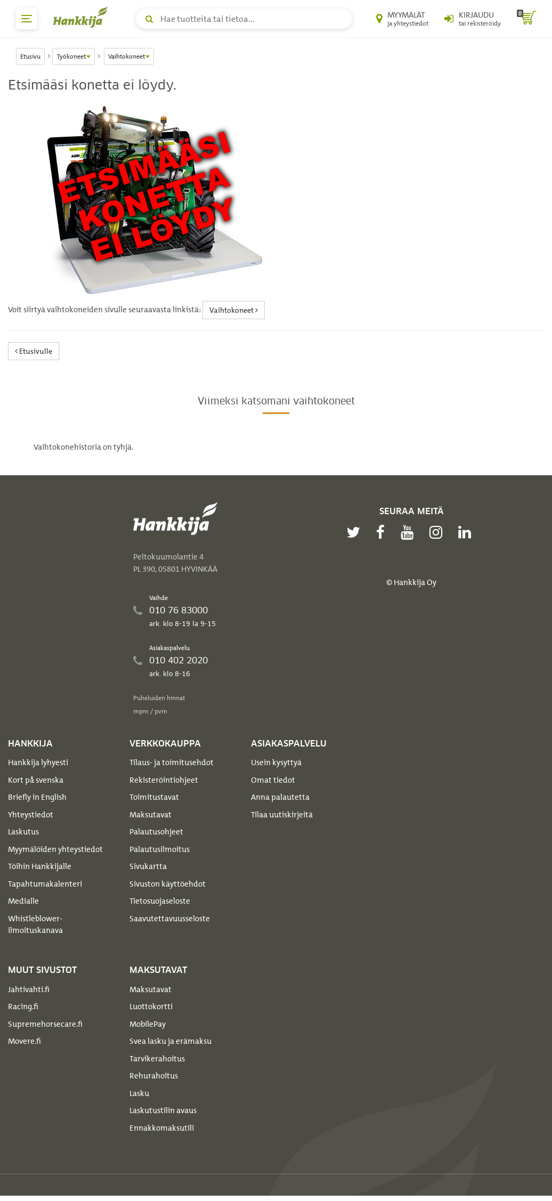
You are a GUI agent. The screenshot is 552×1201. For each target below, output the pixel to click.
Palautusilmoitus (159, 849)
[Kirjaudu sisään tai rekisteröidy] (472, 18)
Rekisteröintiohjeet (163, 780)
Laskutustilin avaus (163, 1110)
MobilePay (147, 1024)
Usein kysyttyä (276, 762)
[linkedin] (467, 532)
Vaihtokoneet (233, 310)
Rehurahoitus (153, 1075)
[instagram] (438, 532)
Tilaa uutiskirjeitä (282, 814)
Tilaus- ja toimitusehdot (171, 762)
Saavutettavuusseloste (169, 918)
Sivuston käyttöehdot (167, 884)
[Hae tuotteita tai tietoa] (244, 19)
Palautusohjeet (156, 831)
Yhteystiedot (30, 814)
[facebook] (383, 532)
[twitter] (356, 532)
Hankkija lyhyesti (38, 762)
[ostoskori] (526, 18)
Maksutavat (150, 814)
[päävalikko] (26, 18)
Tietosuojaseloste (159, 901)
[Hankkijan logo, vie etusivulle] (82, 17)
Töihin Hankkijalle (39, 866)
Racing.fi (23, 1006)
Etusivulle (33, 351)
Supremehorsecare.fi (45, 1024)
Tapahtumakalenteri (45, 884)
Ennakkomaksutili (161, 1128)
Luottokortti (151, 1006)
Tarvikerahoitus (157, 1058)
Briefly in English (37, 797)
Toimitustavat (154, 797)
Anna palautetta (280, 797)
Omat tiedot (273, 780)
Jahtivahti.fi (29, 989)
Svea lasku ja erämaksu (170, 1041)
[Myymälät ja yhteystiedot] (402, 18)
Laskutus (23, 831)
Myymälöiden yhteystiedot (55, 849)
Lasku (139, 1093)
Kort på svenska (35, 780)
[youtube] (410, 532)
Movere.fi (24, 1041)
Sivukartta (148, 866)
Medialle (23, 901)
